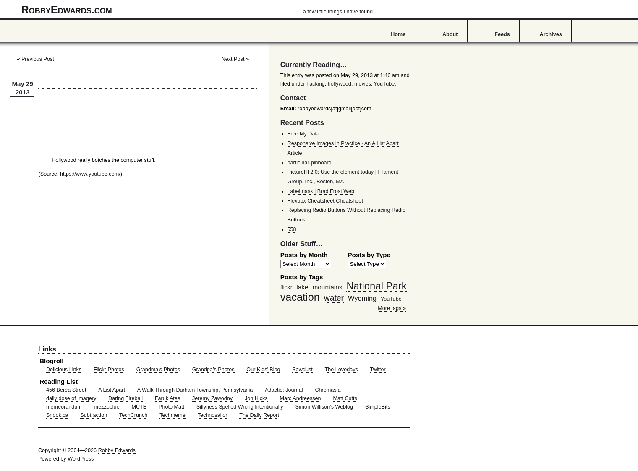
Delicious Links (63, 369)
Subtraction (93, 415)
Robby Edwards (117, 450)
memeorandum (64, 407)
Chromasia (327, 390)
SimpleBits (377, 407)
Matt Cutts (345, 398)
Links (47, 349)
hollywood (339, 84)
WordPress (81, 459)
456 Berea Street (66, 390)
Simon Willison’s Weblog (324, 407)
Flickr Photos (109, 369)
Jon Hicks (256, 398)
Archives (551, 34)
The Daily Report (259, 415)
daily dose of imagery (71, 398)
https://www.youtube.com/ (90, 174)
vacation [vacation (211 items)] (300, 297)
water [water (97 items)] (334, 297)
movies (362, 84)
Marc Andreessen (300, 398)
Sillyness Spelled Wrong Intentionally (239, 407)
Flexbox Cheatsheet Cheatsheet (325, 201)
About (450, 34)
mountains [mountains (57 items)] (327, 287)
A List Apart (111, 390)
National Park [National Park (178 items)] (376, 285)
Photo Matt (171, 407)
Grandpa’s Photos (213, 369)
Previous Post (37, 59)
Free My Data (303, 134)
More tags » (392, 308)
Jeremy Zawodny (212, 398)
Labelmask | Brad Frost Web (321, 191)
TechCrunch (133, 415)
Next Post (233, 59)
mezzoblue (107, 407)
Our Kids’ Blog (263, 369)
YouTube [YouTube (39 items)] (391, 299)
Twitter (378, 369)
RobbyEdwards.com (197, 10)
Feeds (502, 34)
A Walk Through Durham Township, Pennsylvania (195, 390)
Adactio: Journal (284, 390)
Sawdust (302, 369)
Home (398, 34)
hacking (315, 84)
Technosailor (212, 415)
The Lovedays (341, 369)
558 (292, 229)
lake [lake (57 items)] (302, 287)
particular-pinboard (310, 163)
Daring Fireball (125, 398)
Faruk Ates (167, 398)
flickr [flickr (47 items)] (286, 287)
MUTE (138, 407)
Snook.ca (57, 415)
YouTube (384, 84)
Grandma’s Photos (158, 369)
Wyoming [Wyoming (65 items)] (362, 298)
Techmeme (173, 415)
